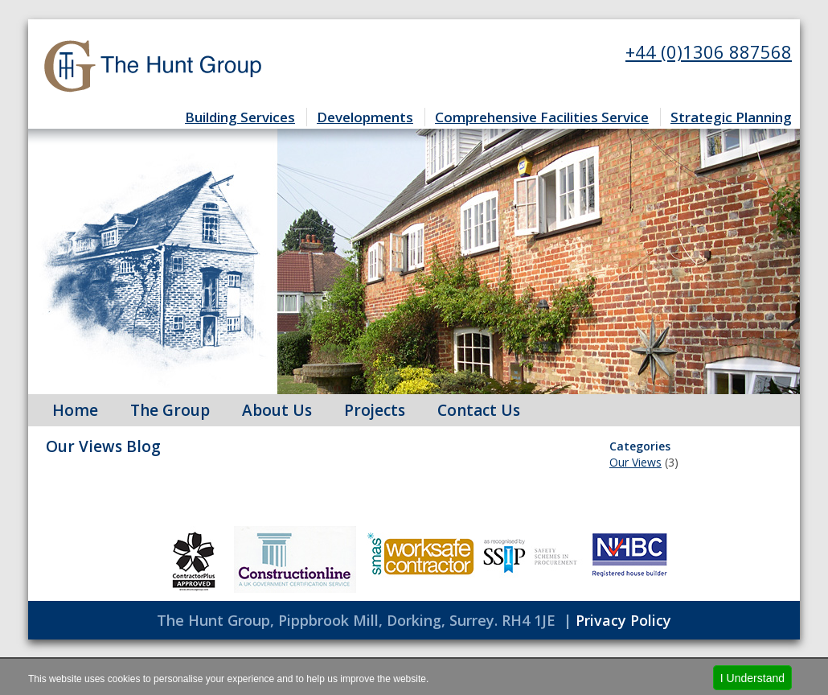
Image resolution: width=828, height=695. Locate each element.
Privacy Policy (623, 620)
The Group (170, 410)
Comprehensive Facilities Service (542, 117)
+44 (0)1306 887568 (708, 51)
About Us (277, 410)
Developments (365, 117)
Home (75, 410)
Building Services (240, 117)
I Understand (752, 678)
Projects (374, 410)
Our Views (635, 462)
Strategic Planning (731, 117)
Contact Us (478, 410)
